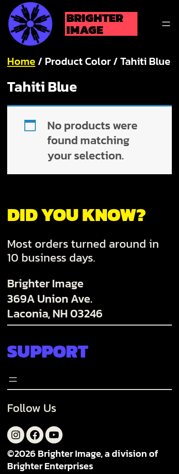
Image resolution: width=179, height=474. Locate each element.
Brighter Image (94, 24)
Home (21, 61)
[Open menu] (166, 24)
